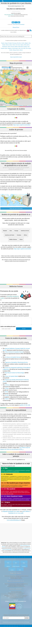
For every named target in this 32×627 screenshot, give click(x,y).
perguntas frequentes (15, 589)
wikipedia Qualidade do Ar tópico (11, 511)
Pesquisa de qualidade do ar (15, 581)
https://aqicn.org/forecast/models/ (21, 125)
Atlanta (21, 50)
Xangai (6, 43)
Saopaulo (3, 48)
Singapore (10, 48)
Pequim (2, 43)
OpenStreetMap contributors (18, 105)
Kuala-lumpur (15, 48)
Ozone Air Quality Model (11, 376)
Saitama (7, 44)
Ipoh (19, 48)
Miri (24, 48)
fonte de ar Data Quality (16, 591)
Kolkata (16, 46)
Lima (28, 46)
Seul (16, 44)
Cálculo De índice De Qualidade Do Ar (16, 592)
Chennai (12, 46)
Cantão (22, 43)
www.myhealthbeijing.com (14, 520)
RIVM (6, 392)
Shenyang (14, 43)
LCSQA (7, 388)
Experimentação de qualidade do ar (16, 585)
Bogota (22, 44)
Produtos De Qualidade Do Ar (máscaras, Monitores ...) (16, 595)
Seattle (10, 50)
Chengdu (10, 43)
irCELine (7, 385)
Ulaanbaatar (4, 46)
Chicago (14, 50)
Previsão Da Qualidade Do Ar (16, 594)
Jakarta (28, 44)
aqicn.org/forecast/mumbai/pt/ (18, 24)
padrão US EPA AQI (25, 405)
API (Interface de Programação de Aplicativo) (16, 596)
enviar (27, 618)
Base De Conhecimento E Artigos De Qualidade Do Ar (16, 583)
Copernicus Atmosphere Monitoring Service (16, 362)
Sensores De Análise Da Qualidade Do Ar (16, 586)
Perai (22, 48)
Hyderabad (20, 46)
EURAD (7, 398)
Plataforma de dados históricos (16, 597)
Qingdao (26, 43)
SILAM (7, 395)
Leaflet (7, 105)
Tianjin (3, 44)
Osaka (14, 44)
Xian (29, 43)
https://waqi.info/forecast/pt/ (16, 57)
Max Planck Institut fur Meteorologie (14, 372)
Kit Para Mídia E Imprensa (16, 578)
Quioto (10, 44)
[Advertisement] (16, 272)
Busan (19, 44)
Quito (6, 48)
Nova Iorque (28, 48)
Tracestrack (30, 105)
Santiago (25, 46)
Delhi (25, 44)
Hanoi (9, 46)
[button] (16, 87)
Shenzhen (19, 43)
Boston (17, 50)
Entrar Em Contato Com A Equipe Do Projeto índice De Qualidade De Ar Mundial (16, 576)
